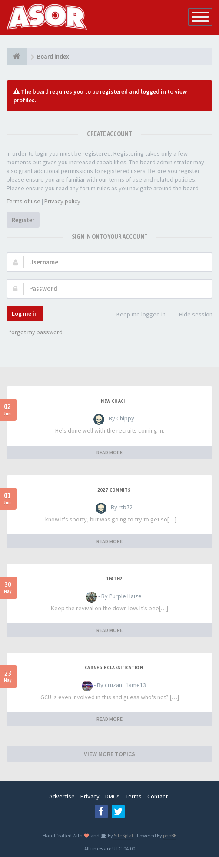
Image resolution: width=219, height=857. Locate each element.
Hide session (190, 314)
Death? (113, 579)
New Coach (114, 401)
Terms (134, 796)
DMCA (112, 796)
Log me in (25, 313)
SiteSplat (123, 835)
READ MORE (109, 452)
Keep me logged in (136, 314)
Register (23, 220)
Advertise (62, 796)
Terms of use (23, 201)
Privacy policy (62, 201)
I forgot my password (35, 332)
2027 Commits (114, 490)
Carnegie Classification (114, 668)
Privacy (90, 796)
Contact (157, 796)
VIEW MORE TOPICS (109, 754)
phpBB (169, 835)
